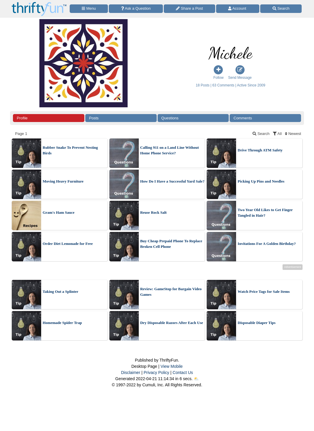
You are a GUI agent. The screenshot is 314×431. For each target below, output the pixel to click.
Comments (242, 118)
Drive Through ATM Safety (260, 150)
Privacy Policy (156, 372)
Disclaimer (130, 372)
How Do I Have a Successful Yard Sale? (172, 181)
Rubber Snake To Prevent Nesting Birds (70, 150)
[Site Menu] (89, 8)
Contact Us (183, 372)
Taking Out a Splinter (60, 291)
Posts (94, 118)
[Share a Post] (189, 8)
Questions (170, 118)
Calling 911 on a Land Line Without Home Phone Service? (169, 150)
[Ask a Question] (136, 8)
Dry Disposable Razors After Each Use (171, 322)
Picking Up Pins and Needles (261, 181)
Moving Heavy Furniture (63, 181)
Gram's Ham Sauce (58, 212)
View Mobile (172, 366)
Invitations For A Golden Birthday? (267, 243)
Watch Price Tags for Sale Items (264, 291)
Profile (22, 118)
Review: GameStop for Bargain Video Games (171, 292)
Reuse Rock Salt (153, 212)
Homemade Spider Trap (62, 322)
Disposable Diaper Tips (256, 322)
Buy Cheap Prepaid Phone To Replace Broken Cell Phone (171, 244)
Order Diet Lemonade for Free (68, 243)
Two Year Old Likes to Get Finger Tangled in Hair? (265, 213)
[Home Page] (39, 3)
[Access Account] (238, 8)
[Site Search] (281, 8)
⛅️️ (196, 378)
